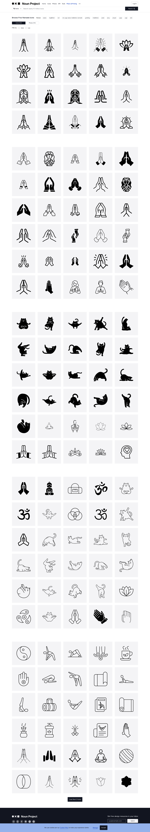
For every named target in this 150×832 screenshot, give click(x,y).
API (59, 4)
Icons (49, 4)
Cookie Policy (64, 829)
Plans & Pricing (72, 4)
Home (44, 4)
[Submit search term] (131, 9)
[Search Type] (17, 9)
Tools (63, 4)
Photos (54, 4)
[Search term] (73, 9)
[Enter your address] (117, 821)
